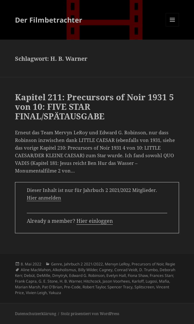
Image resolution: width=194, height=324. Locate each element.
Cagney (105, 269)
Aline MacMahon (36, 269)
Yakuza (55, 292)
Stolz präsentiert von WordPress (90, 313)
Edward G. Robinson (86, 275)
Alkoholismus (64, 269)
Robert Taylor (94, 287)
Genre (56, 264)
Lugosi (151, 281)
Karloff (138, 281)
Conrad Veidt (125, 269)
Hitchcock (92, 281)
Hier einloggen (94, 220)
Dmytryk (59, 275)
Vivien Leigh (36, 292)
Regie (170, 264)
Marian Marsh (27, 287)
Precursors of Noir (147, 264)
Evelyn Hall (116, 275)
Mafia (164, 281)
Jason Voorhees (116, 281)
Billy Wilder (87, 269)
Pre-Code (72, 287)
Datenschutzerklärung (35, 313)
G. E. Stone (48, 281)
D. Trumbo (148, 269)
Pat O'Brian (52, 287)
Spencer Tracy (120, 287)
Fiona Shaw (138, 275)
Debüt (29, 275)
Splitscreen (144, 287)
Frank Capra (26, 281)
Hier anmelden (44, 197)
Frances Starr (161, 275)
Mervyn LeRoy (117, 264)
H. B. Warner (71, 281)
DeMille (43, 275)
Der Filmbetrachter (48, 20)
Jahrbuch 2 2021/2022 (83, 264)
